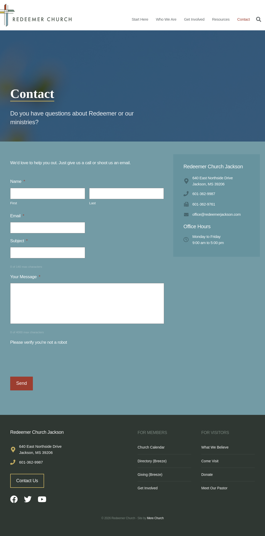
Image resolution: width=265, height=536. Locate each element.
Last (92, 203)
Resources (221, 19)
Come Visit (209, 461)
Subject (19, 240)
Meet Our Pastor (214, 488)
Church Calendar (151, 447)
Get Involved (194, 19)
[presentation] (49, 358)
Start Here (140, 19)
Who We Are (166, 19)
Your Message (25, 276)
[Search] (257, 19)
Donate (207, 475)
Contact (243, 19)
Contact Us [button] (27, 480)
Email (17, 215)
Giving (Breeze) (150, 475)
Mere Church (155, 518)
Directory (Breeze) (152, 461)
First (13, 203)
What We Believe (215, 447)
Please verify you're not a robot (38, 342)
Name (17, 181)
